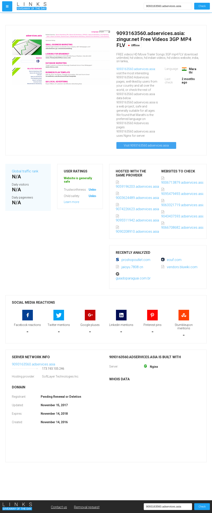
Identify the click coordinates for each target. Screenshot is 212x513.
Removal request (86, 507)
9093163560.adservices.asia (135, 69)
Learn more (71, 202)
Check (202, 6)
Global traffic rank (25, 171)
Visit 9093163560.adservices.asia (146, 145)
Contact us (59, 507)
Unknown (95, 189)
